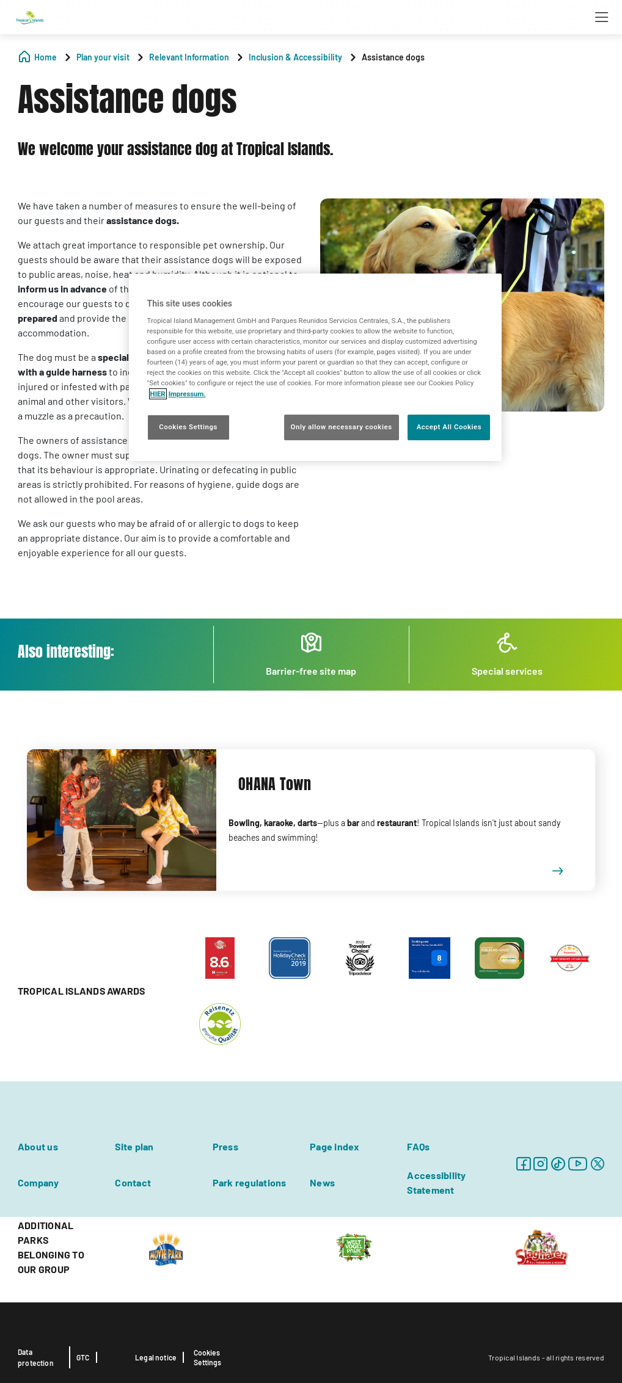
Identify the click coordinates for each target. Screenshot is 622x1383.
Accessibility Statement (436, 1182)
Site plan (134, 1146)
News (322, 1182)
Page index (334, 1146)
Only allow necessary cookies (341, 427)
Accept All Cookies (449, 427)
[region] (315, 367)
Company (38, 1182)
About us (38, 1146)
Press (225, 1146)
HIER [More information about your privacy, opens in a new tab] (158, 394)
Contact (133, 1182)
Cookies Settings (207, 1357)
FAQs (418, 1146)
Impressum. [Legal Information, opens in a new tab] (187, 394)
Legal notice (156, 1357)
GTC (83, 1357)
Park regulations (250, 1182)
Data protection (36, 1357)
